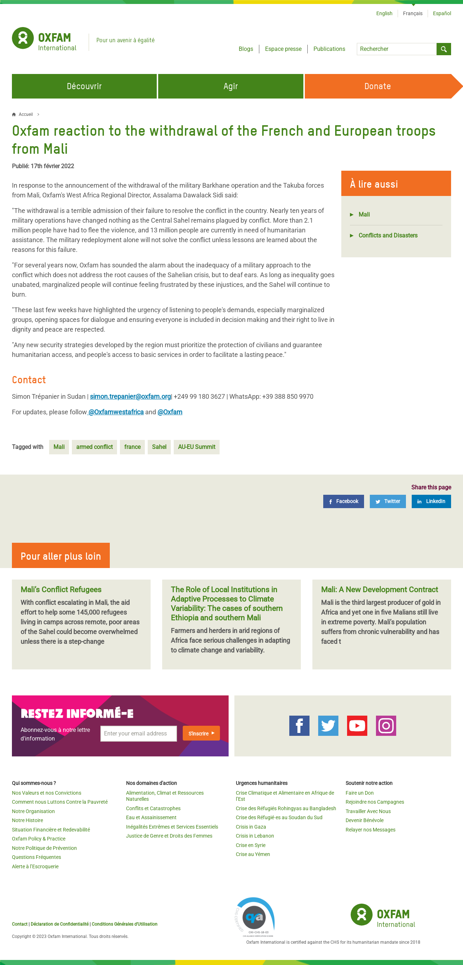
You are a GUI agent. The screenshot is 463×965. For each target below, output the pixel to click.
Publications (329, 48)
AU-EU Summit (196, 447)
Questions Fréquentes (36, 857)
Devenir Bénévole (365, 820)
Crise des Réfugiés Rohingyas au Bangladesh (286, 808)
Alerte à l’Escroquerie (35, 866)
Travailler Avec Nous (368, 811)
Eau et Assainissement (151, 817)
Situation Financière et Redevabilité (51, 830)
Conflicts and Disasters (388, 235)
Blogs (246, 48)
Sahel (159, 447)
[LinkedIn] (431, 501)
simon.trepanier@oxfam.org (130, 396)
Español (442, 13)
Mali (364, 214)
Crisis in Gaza (251, 827)
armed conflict (94, 447)
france (132, 447)
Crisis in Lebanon (255, 836)
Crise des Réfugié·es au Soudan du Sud (279, 817)
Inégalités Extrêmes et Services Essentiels (172, 827)
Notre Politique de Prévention (44, 848)
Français (413, 13)
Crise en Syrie (250, 845)
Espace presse (283, 48)
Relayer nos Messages (370, 830)
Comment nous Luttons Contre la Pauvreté (60, 802)
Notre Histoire (27, 820)
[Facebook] (343, 501)
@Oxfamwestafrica (115, 412)
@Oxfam (169, 412)
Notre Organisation (33, 811)
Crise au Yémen (253, 854)
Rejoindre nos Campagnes (375, 802)
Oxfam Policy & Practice (38, 839)
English (384, 13)
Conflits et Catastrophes (153, 808)
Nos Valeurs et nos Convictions (46, 793)
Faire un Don (360, 793)
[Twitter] (388, 501)
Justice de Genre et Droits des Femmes (169, 836)
